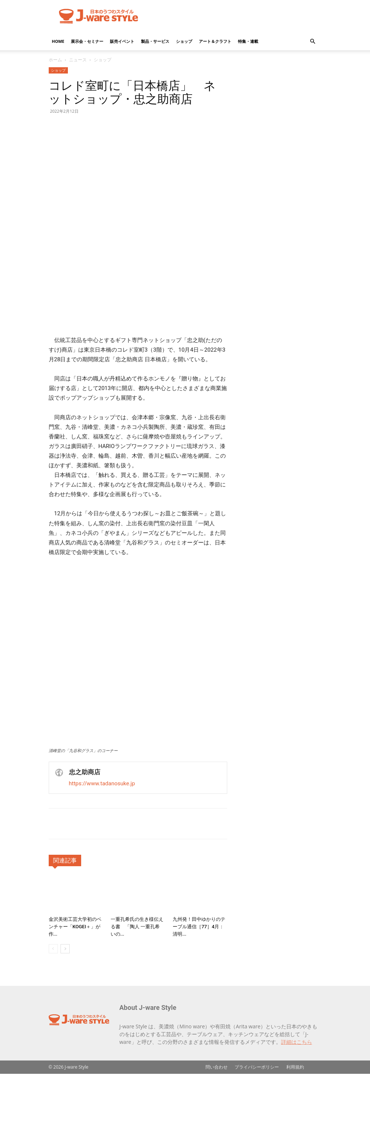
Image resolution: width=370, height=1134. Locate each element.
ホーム (55, 60)
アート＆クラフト (215, 41)
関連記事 (65, 920)
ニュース (78, 60)
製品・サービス (155, 41)
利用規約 (295, 1127)
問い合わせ (216, 1127)
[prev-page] (53, 1009)
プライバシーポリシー (257, 1127)
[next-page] (65, 1009)
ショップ (184, 41)
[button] (313, 41)
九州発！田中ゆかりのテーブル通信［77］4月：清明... (199, 987)
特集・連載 (248, 41)
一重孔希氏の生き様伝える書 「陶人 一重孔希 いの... (137, 987)
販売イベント (122, 41)
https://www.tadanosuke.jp (102, 843)
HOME (58, 41)
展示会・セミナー (87, 41)
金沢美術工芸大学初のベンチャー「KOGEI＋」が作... (75, 987)
